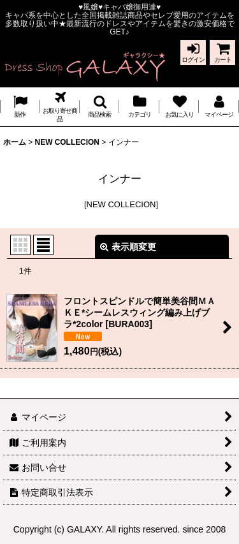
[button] (99, 106)
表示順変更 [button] (128, 247)
